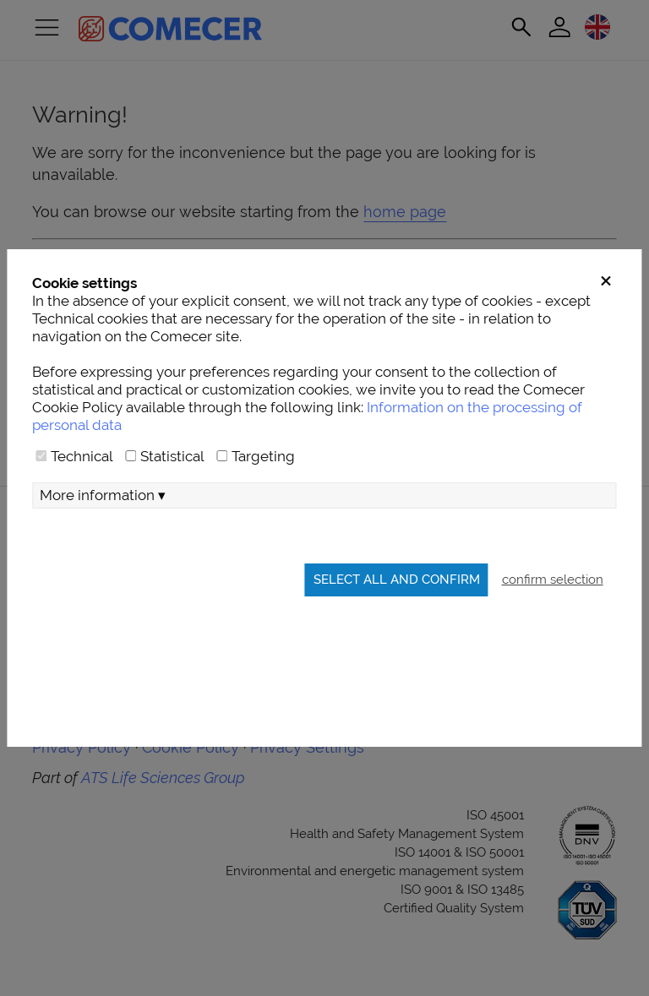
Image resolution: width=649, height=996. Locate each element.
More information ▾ (103, 495)
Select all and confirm (397, 579)
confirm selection (552, 579)
